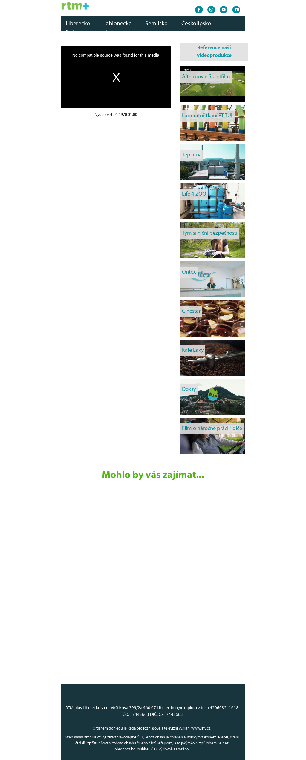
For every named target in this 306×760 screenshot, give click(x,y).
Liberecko (78, 24)
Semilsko (156, 24)
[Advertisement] (116, 160)
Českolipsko (196, 24)
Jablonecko (118, 24)
